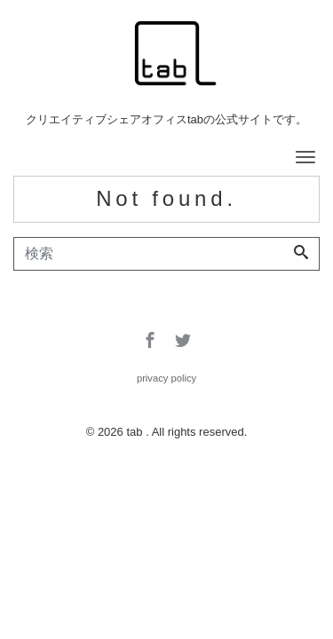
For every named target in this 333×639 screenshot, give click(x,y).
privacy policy (166, 378)
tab (136, 431)
